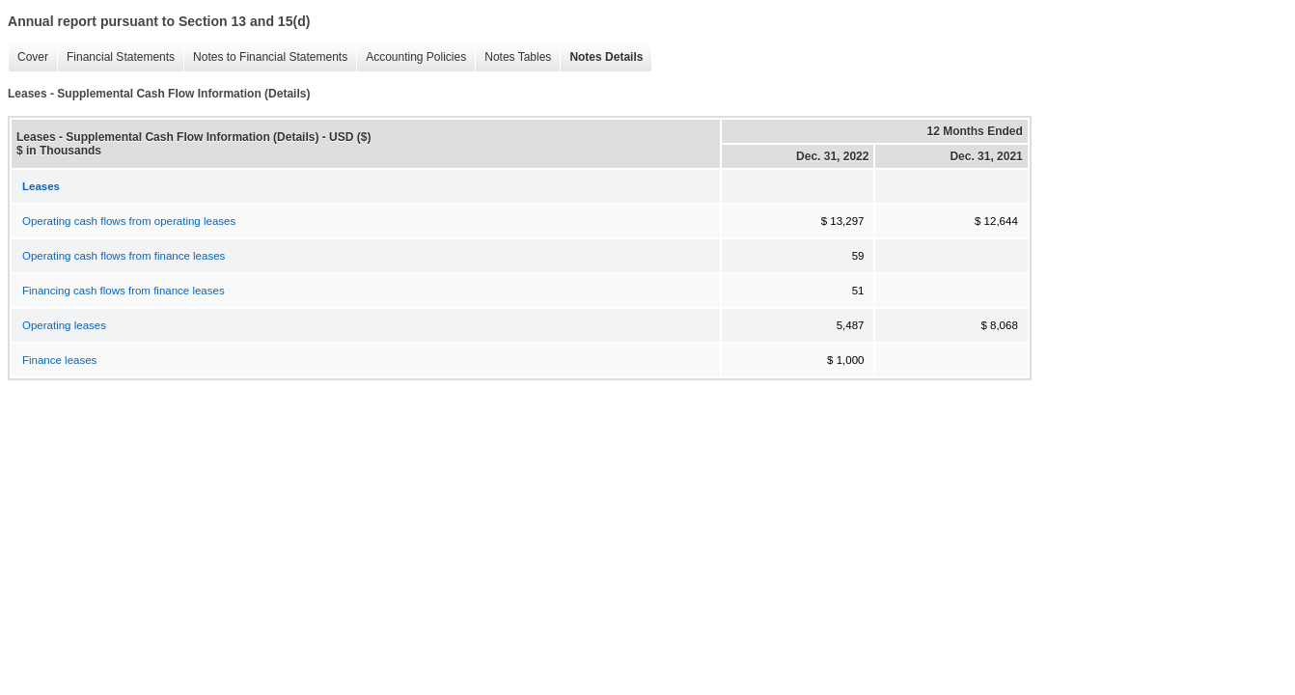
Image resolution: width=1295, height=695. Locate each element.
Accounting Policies (411, 57)
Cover (28, 57)
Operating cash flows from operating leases (128, 221)
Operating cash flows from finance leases (123, 256)
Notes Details (601, 57)
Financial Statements (116, 57)
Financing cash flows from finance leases (123, 290)
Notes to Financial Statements (265, 57)
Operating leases (64, 325)
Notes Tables (513, 57)
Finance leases (59, 360)
